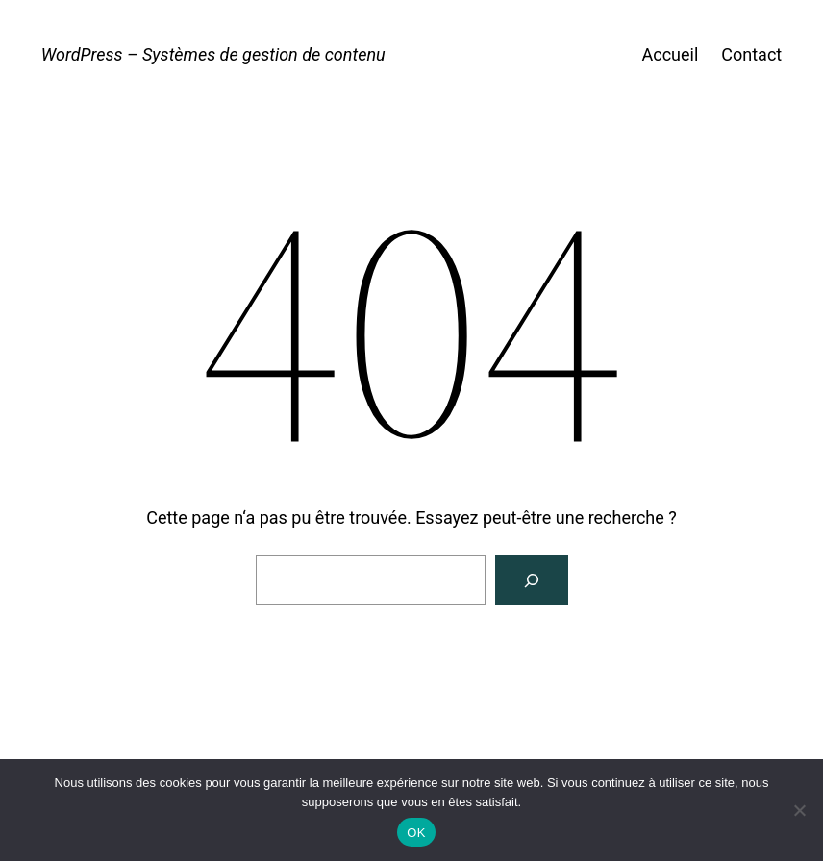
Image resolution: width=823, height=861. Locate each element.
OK (416, 832)
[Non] (799, 810)
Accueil (669, 54)
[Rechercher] (531, 580)
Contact (751, 54)
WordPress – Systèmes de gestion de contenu (213, 54)
